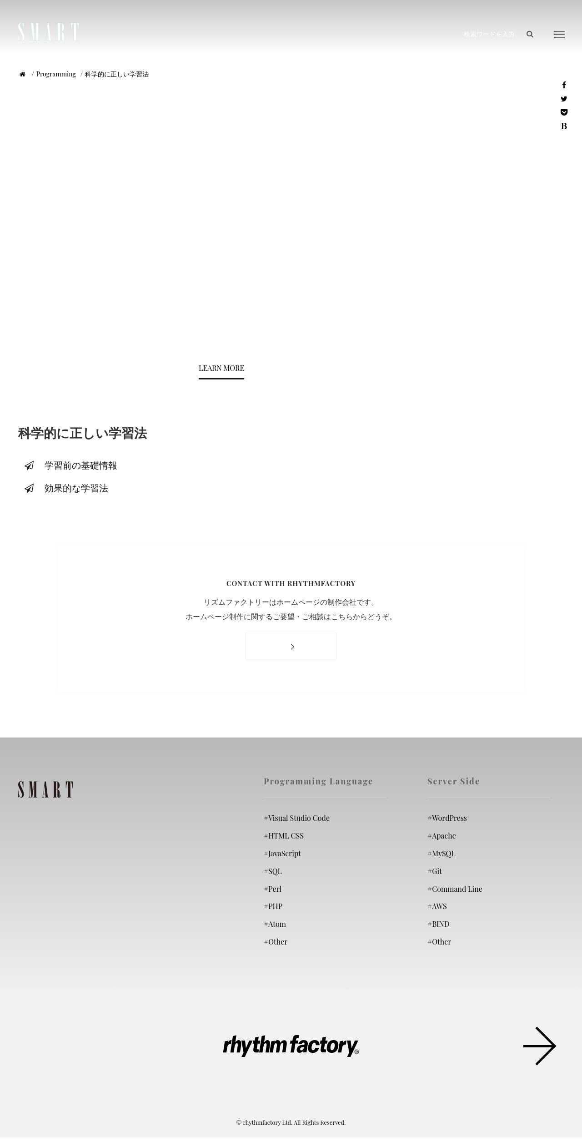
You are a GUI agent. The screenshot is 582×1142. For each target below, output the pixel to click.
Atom (275, 924)
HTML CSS (284, 835)
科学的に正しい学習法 (117, 74)
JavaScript (282, 853)
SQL (273, 870)
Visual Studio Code (297, 818)
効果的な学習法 (65, 487)
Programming (56, 74)
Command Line (454, 888)
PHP (273, 906)
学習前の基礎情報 (70, 465)
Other (275, 941)
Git (434, 870)
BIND (438, 924)
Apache (441, 835)
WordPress (447, 818)
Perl (272, 888)
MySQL (441, 853)
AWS (437, 906)
